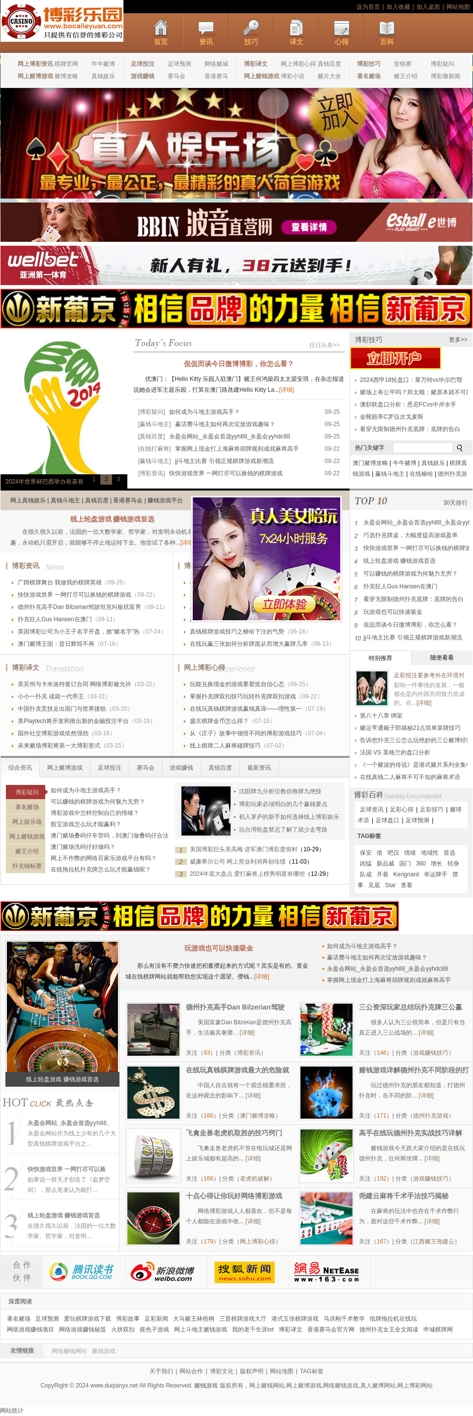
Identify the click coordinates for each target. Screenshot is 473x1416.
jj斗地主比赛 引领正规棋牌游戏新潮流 (224, 461)
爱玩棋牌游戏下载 (87, 1318)
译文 (296, 42)
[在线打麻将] (154, 448)
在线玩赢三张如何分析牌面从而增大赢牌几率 (249, 643)
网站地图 (458, 6)
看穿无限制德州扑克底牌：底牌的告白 (410, 429)
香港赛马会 (128, 500)
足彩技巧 (431, 809)
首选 (449, 852)
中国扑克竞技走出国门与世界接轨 (62, 708)
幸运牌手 (435, 874)
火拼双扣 (123, 1329)
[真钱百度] (151, 436)
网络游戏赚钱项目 (30, 1329)
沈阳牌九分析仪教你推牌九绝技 (280, 791)
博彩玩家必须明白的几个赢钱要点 (283, 804)
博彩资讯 (25, 566)
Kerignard (406, 874)
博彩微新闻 (445, 76)
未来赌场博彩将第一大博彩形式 (59, 745)
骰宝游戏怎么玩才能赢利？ (86, 824)
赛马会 (176, 76)
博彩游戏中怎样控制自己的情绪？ (95, 812)
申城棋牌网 (438, 1329)
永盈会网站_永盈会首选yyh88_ (69, 1123)
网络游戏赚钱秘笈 (82, 1329)
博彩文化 (222, 1371)
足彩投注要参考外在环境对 (429, 675)
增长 (437, 863)
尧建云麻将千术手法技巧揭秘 (403, 1196)
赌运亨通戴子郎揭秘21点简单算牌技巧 (410, 727)
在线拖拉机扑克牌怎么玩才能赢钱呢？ (101, 869)
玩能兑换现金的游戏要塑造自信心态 (237, 684)
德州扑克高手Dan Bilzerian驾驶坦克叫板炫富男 (79, 607)
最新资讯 (259, 767)
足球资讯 (372, 809)
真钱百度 (329, 63)
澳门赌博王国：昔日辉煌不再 (56, 643)
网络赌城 (216, 63)
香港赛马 (216, 76)
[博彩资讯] (151, 473)
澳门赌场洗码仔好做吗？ (83, 846)
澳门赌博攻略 (370, 463)
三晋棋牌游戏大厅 (242, 1318)
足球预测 (179, 63)
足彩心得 (402, 809)
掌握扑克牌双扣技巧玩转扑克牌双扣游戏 (243, 696)
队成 (366, 874)
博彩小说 (292, 76)
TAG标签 (369, 836)
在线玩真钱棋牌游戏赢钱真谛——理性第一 (246, 708)
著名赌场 (27, 807)
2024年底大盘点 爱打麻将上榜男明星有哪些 (247, 873)
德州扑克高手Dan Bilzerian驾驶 (235, 1007)
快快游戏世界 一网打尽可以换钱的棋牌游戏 (226, 473)
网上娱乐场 (27, 821)
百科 (387, 42)
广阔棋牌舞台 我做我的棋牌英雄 (60, 582)
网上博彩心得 (298, 63)
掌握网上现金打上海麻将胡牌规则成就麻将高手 (237, 448)
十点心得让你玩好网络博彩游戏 (234, 1196)
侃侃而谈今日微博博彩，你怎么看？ (239, 364)
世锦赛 (403, 63)
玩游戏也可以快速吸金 (392, 611)
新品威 (385, 863)
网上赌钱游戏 (27, 836)
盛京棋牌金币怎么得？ (219, 721)
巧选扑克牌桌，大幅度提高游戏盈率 (410, 535)
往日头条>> (324, 345)
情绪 (410, 852)
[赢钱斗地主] (154, 424)
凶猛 (366, 863)
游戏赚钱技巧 (430, 1052)
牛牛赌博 (103, 63)
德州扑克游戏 (430, 1115)
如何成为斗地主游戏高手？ (204, 411)
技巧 (251, 42)
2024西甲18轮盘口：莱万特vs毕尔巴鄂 (411, 379)
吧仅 (393, 852)
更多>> (458, 339)
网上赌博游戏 (65, 767)
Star (390, 885)
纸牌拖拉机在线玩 (393, 1318)
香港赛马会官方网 (331, 1329)
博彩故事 (128, 1318)
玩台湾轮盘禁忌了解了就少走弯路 (283, 829)
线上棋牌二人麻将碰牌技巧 (225, 745)
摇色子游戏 (154, 1329)
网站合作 (191, 1371)
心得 (342, 42)
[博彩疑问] (151, 411)
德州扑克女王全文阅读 (388, 1329)
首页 (161, 42)
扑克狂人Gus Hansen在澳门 (55, 619)
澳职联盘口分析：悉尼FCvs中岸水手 (408, 404)
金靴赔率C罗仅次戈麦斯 (391, 416)
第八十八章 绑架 (381, 715)
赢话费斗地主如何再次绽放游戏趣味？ (225, 424)
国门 (405, 863)
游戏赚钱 (181, 767)
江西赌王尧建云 (433, 1241)
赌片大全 (329, 76)
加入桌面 (428, 6)
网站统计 (12, 1410)
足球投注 (109, 767)
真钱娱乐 (103, 76)
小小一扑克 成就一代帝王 (51, 696)
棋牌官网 (66, 63)
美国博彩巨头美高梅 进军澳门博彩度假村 (243, 849)
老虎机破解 (254, 1178)
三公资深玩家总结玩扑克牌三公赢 (410, 1007)
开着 (382, 874)
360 (421, 863)
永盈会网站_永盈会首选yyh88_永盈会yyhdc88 (229, 436)
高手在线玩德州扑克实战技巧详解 (410, 1133)
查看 (407, 885)
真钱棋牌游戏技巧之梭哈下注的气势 (237, 631)
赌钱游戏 (104, 1351)
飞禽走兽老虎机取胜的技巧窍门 (234, 1133)
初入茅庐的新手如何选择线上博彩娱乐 (289, 816)
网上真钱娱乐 (28, 500)
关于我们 (161, 1371)
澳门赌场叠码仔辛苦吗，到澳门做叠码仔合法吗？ (115, 835)
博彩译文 (25, 667)
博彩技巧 (369, 340)
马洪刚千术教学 (344, 1318)
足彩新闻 (156, 1318)
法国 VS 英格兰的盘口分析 (395, 752)
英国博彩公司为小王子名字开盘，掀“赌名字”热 (79, 631)
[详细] (287, 389)
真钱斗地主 (65, 500)
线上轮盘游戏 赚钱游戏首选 (112, 519)
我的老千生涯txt (253, 1329)
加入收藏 (398, 6)
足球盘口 (387, 820)
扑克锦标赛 (27, 866)
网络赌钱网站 (69, 1351)
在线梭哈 (421, 473)
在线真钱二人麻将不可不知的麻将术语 (410, 777)
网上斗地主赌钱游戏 (200, 1329)
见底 (374, 885)
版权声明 (252, 1371)
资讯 (206, 42)
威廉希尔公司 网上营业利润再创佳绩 (238, 861)
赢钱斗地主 (390, 473)
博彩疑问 (442, 63)
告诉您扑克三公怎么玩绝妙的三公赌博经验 (416, 740)
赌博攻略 (66, 76)
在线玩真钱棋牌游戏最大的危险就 (237, 1070)
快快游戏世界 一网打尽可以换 (67, 1169)
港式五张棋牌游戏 (295, 1318)
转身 (453, 863)
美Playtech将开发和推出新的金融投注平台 (73, 721)
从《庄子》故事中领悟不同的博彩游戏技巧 (246, 733)
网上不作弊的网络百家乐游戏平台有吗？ (104, 858)
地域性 (430, 852)
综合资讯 (20, 767)
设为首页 (368, 6)
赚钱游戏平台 (165, 500)
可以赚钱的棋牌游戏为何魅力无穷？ (98, 801)
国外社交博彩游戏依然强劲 (53, 733)
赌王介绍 (405, 76)
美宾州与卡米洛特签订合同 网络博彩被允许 (74, 684)
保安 (366, 852)
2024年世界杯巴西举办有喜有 (44, 481)
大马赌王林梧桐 (193, 1318)
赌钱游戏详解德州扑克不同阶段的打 (414, 1070)
